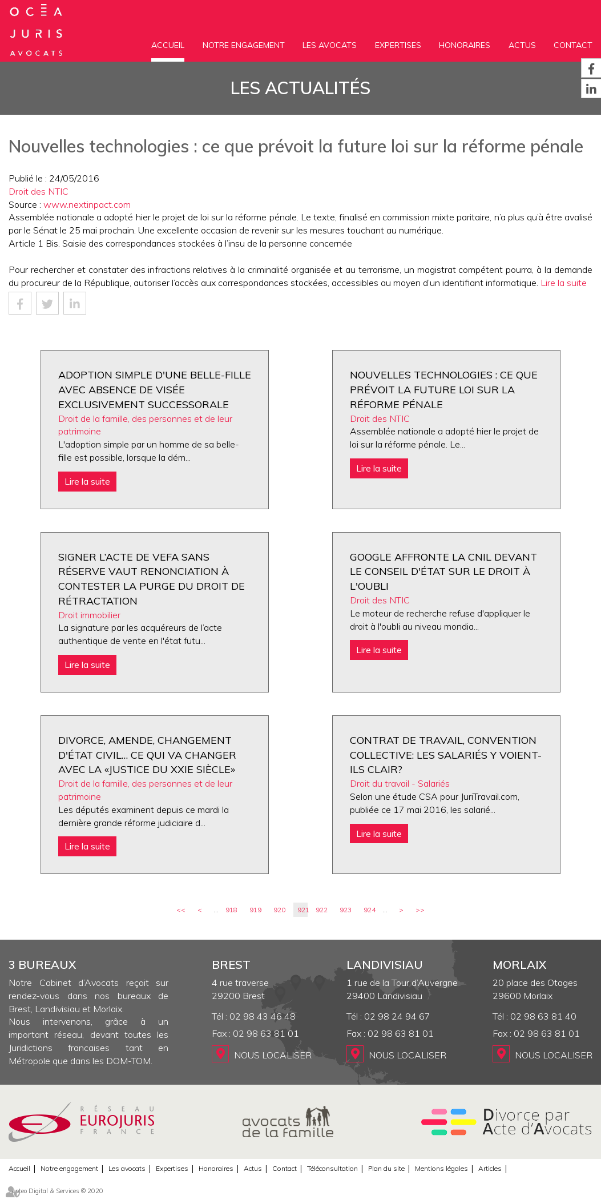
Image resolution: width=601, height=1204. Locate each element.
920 (279, 909)
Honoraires (464, 45)
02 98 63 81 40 (543, 1016)
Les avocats (329, 45)
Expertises (398, 45)
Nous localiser (273, 1055)
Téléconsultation (332, 1168)
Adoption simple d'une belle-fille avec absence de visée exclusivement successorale (154, 389)
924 (370, 909)
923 (346, 909)
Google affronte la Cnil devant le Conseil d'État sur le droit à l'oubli (443, 571)
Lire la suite (564, 282)
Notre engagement (244, 45)
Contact (573, 45)
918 (231, 909)
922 (322, 909)
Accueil (167, 45)
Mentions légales (441, 1168)
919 (255, 909)
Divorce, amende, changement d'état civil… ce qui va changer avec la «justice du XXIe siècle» (147, 755)
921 (302, 909)
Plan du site (386, 1168)
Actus (522, 45)
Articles (490, 1168)
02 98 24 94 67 (397, 1016)
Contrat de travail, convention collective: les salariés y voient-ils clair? (446, 755)
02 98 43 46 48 (262, 1016)
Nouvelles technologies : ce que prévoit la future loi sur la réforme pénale (444, 389)
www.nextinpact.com (87, 204)
